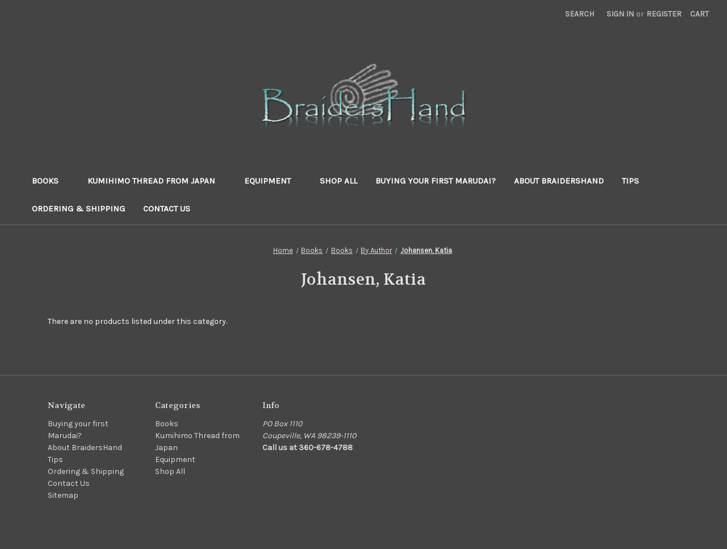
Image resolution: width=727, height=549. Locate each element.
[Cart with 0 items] (699, 14)
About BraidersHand (559, 181)
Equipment (273, 181)
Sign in (620, 14)
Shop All (338, 181)
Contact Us (166, 208)
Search (579, 14)
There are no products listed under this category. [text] (137, 321)
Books (50, 181)
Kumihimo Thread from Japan (156, 181)
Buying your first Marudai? (435, 181)
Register (664, 14)
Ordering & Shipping (78, 208)
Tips (630, 181)
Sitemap (63, 495)
